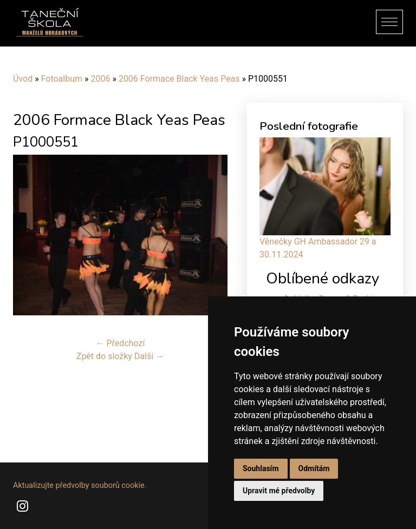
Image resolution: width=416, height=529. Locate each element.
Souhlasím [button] (261, 468)
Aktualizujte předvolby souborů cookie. (80, 485)
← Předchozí (120, 343)
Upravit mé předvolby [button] (279, 490)
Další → (149, 356)
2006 (100, 79)
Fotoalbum (61, 79)
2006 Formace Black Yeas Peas (179, 79)
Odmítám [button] (314, 468)
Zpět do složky (104, 356)
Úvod (22, 79)
